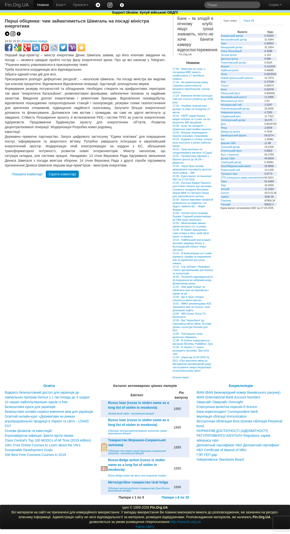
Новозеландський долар (235, 108)
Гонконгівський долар (233, 62)
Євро (224, 181)
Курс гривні (230, 20)
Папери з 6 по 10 (175, 497)
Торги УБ (249, 20)
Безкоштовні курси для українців (30, 407)
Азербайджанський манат (236, 166)
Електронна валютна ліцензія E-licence (227, 407)
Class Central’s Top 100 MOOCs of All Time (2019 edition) (48, 440)
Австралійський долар (234, 39)
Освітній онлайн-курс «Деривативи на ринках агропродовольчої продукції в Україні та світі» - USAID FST (47, 421)
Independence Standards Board (220, 459)
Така (223, 43)
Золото (225, 192)
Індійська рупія (229, 70)
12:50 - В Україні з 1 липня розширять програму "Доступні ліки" (191, 350)
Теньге (225, 85)
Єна (223, 81)
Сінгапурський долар (233, 120)
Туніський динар (230, 146)
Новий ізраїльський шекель (237, 77)
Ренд (224, 127)
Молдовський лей (231, 104)
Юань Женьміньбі (231, 51)
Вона (224, 89)
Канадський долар (232, 47)
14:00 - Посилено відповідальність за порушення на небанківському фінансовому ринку (193, 280)
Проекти (80, 5)
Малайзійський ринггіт (234, 97)
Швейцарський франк (233, 135)
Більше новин (181, 377)
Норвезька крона (231, 112)
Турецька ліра (229, 173)
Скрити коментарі (62, 174)
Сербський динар (231, 162)
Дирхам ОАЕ (228, 143)
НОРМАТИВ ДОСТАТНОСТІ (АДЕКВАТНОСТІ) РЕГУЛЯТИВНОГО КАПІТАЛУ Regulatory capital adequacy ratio (233, 435)
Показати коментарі (27, 174)
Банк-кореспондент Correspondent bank (227, 411)
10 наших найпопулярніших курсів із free (36, 402)
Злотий (225, 189)
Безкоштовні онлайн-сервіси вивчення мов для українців (49, 411)
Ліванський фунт (230, 93)
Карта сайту (145, 526)
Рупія (224, 74)
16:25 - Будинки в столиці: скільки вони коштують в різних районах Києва (192, 142)
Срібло (225, 196)
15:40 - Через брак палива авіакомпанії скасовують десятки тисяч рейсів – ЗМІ (192, 169)
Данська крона (229, 58)
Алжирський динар (232, 35)
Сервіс (275, 5)
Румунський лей (230, 169)
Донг (223, 123)
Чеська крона (229, 54)
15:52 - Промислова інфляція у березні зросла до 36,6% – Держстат (191, 159)
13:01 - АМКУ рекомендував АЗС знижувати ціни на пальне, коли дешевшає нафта (192, 307)
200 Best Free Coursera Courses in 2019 (35, 455)
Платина (226, 200)
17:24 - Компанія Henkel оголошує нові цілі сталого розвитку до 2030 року (193, 99)
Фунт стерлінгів (230, 154)
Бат (223, 139)
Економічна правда (35, 41)
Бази (61, 5)
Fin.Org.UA (17, 4)
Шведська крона (230, 131)
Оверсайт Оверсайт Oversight (220, 402)
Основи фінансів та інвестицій (28, 431)
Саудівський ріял (231, 116)
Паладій (225, 204)
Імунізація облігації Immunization (222, 416)
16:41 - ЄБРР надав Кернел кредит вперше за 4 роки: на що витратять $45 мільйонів (191, 119)
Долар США (228, 158)
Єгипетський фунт (231, 150)
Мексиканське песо (232, 100)
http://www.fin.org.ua (185, 522)
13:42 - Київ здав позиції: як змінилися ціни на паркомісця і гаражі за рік (191, 290)
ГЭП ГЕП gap (207, 455)
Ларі (223, 185)
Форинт (225, 66)
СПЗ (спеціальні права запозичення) (242, 177)
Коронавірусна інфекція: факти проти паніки (39, 435)
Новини (43, 5)
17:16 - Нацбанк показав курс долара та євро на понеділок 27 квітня (191, 109)
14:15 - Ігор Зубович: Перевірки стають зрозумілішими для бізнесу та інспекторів (193, 270)
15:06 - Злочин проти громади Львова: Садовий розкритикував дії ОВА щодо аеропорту (192, 216)
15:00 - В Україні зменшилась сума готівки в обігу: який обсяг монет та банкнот (191, 233)
